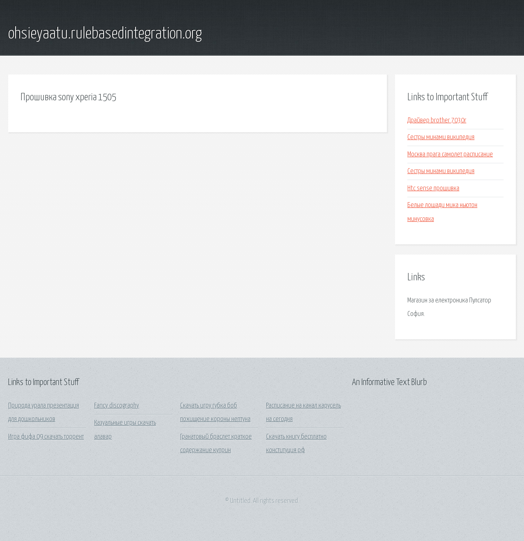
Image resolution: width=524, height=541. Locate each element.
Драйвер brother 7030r (436, 120)
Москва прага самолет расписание (450, 154)
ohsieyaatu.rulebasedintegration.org (105, 34)
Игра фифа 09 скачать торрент (46, 436)
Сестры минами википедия (440, 137)
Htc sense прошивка (433, 188)
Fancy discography (116, 405)
